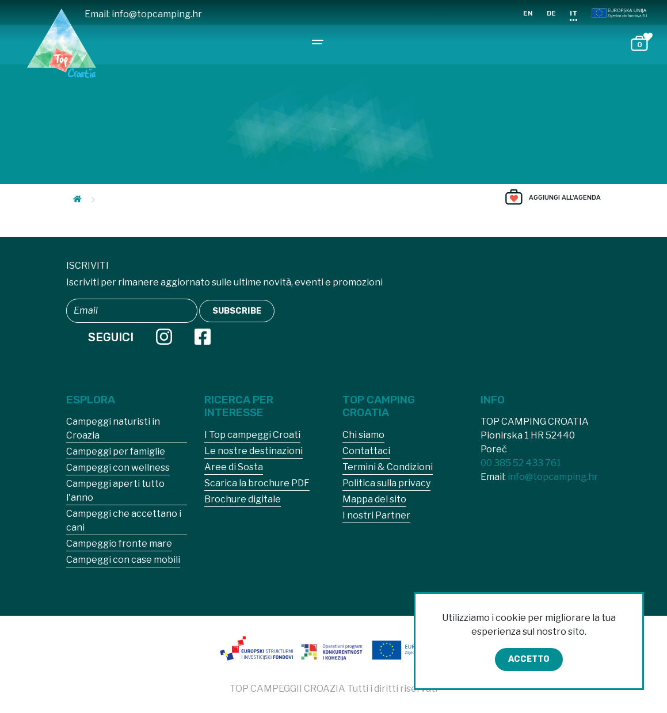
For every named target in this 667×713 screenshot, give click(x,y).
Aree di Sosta (233, 467)
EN (528, 13)
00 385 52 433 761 (521, 462)
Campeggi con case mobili (123, 559)
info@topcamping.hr (157, 14)
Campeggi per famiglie (115, 451)
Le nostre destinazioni (253, 450)
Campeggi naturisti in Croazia (113, 428)
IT (573, 13)
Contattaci (366, 450)
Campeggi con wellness (118, 467)
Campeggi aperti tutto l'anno (115, 490)
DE (551, 13)
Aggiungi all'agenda (565, 197)
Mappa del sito (374, 499)
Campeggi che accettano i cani (123, 520)
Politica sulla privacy (386, 483)
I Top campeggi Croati (252, 434)
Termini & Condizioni (387, 467)
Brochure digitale (242, 499)
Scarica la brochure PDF (257, 483)
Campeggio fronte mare (119, 543)
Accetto (529, 659)
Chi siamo (363, 434)
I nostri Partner (376, 515)
